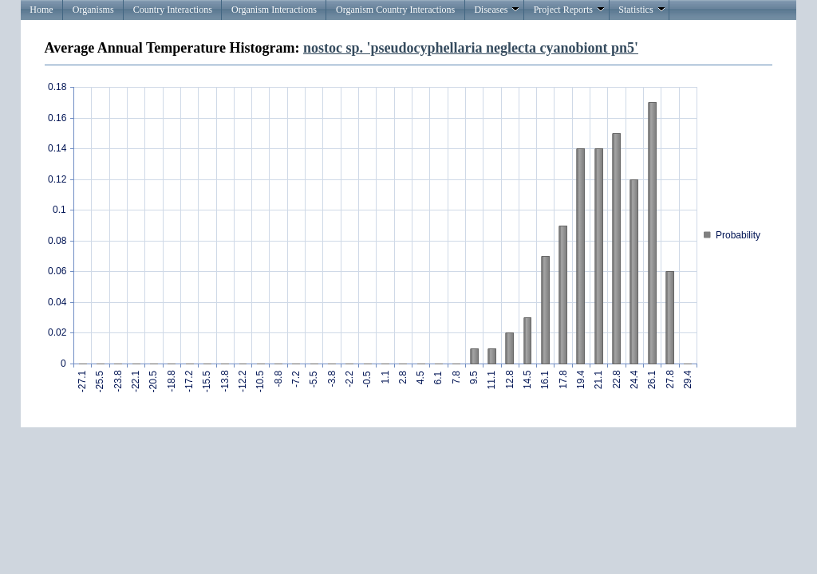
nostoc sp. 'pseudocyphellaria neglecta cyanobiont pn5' (470, 48)
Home (41, 9)
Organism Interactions (274, 9)
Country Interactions (172, 9)
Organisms (93, 9)
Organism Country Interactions (395, 9)
